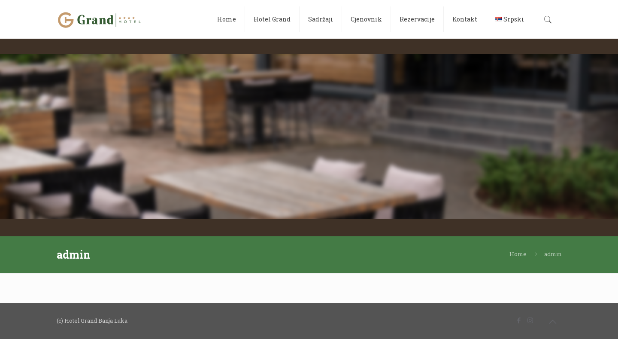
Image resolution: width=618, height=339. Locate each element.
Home (518, 254)
